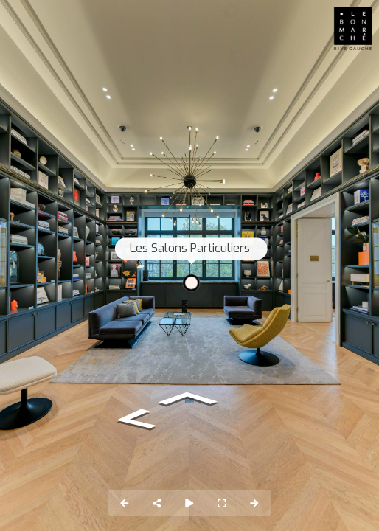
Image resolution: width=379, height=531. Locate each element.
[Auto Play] (189, 503)
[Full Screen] (222, 503)
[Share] (157, 503)
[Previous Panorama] (124, 503)
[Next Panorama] (254, 503)
